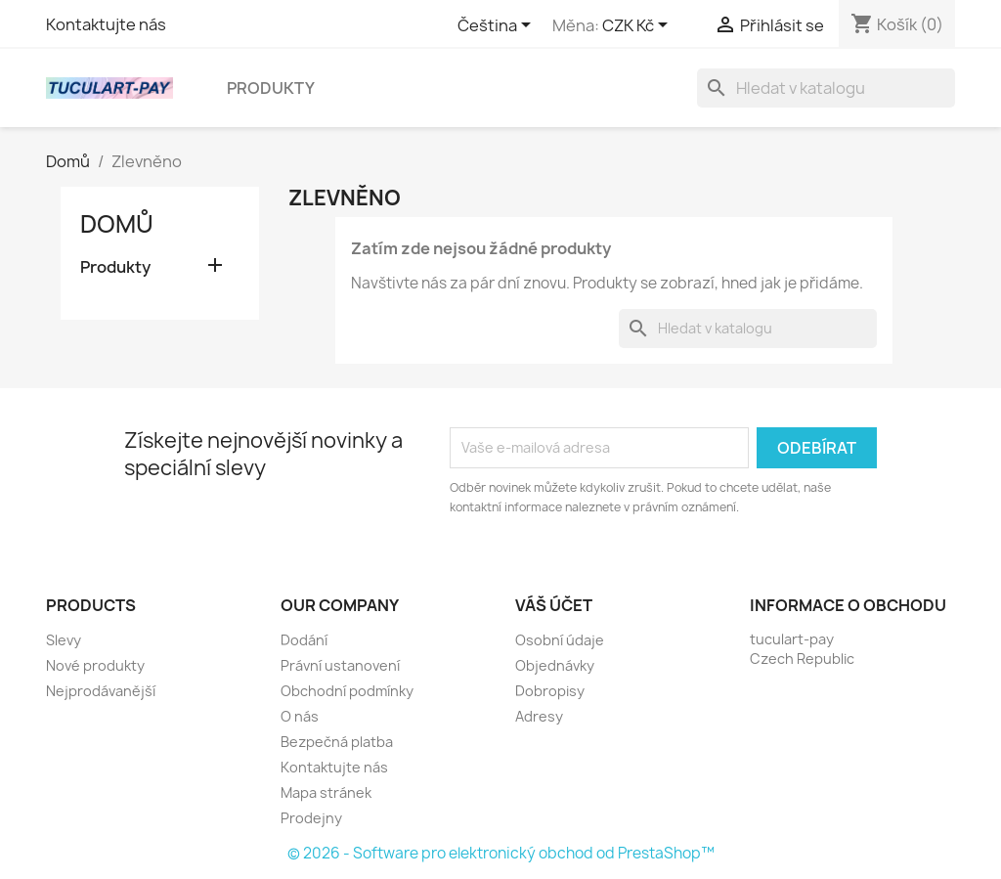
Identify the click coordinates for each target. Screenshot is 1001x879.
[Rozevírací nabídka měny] (638, 26)
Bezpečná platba (337, 741)
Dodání (304, 640)
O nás (300, 716)
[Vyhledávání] (826, 88)
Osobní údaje (559, 640)
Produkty (271, 88)
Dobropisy (550, 690)
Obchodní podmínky (347, 690)
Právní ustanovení (340, 665)
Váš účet (553, 605)
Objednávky (554, 665)
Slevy (63, 640)
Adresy (539, 716)
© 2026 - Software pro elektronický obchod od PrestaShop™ (501, 853)
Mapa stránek (326, 792)
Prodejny (311, 818)
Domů (116, 224)
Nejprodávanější (100, 690)
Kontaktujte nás (106, 24)
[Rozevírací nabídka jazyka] (497, 26)
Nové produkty (95, 665)
